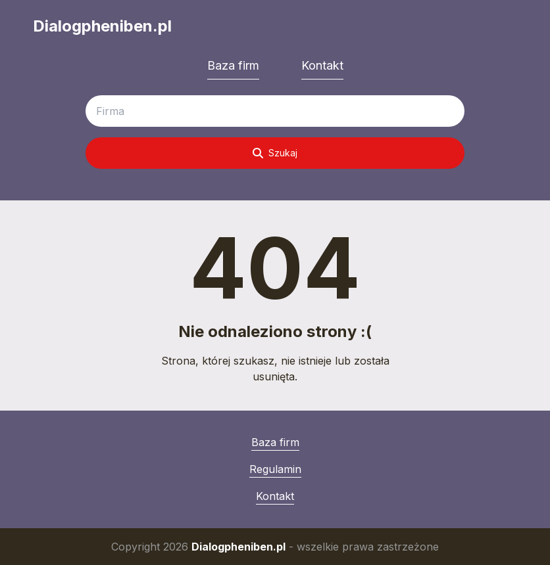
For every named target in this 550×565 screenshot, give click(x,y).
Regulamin (275, 469)
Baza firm (233, 65)
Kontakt (322, 65)
